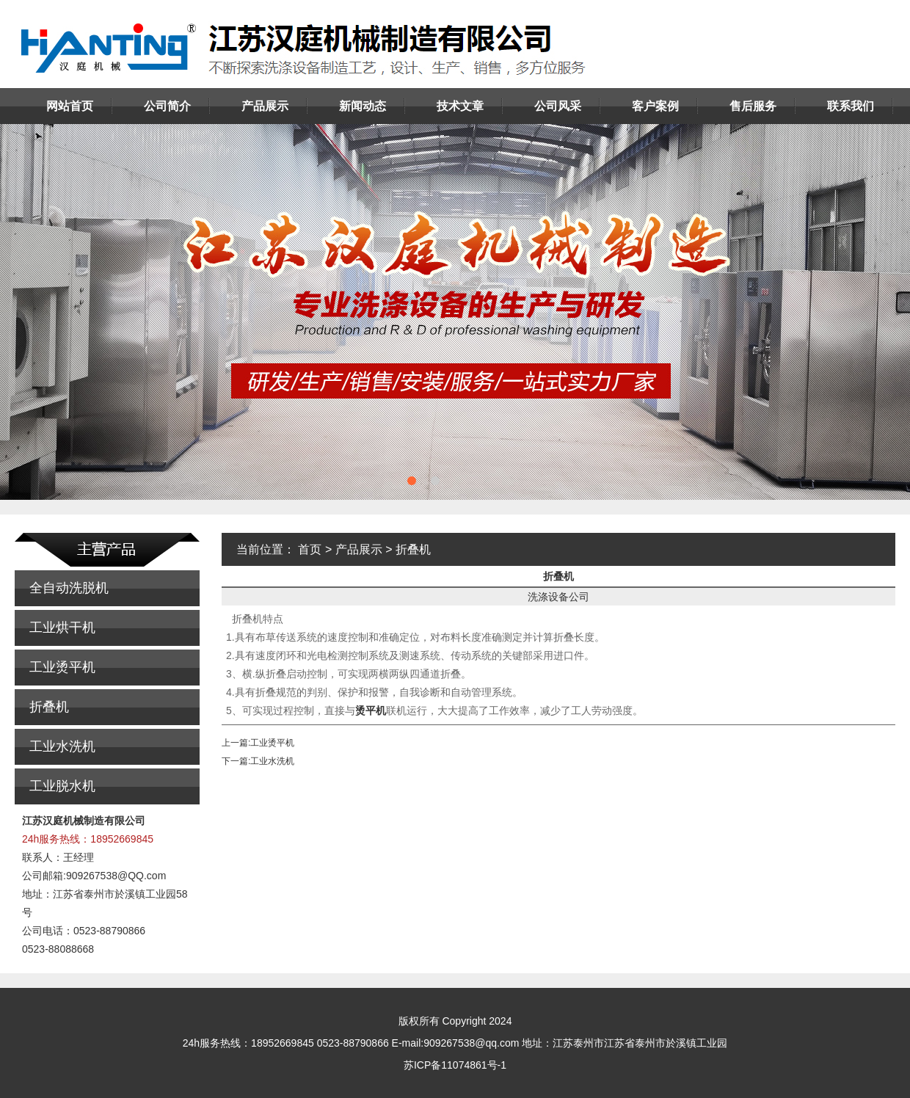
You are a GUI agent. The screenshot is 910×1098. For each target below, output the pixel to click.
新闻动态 (362, 106)
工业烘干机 (62, 627)
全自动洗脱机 (69, 588)
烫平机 (370, 710)
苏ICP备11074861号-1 (455, 1065)
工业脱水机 (62, 786)
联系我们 (850, 106)
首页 (309, 549)
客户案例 (655, 106)
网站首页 (69, 106)
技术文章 (460, 106)
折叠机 (49, 706)
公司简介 (167, 106)
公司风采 (557, 106)
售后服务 (752, 106)
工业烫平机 (62, 667)
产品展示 (264, 106)
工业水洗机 (62, 746)
